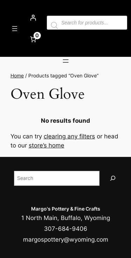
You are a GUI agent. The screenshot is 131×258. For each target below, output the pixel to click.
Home (17, 75)
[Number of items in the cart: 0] (33, 39)
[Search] (113, 178)
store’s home (46, 145)
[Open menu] (14, 28)
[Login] (33, 17)
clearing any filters (69, 136)
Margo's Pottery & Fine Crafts (65, 209)
